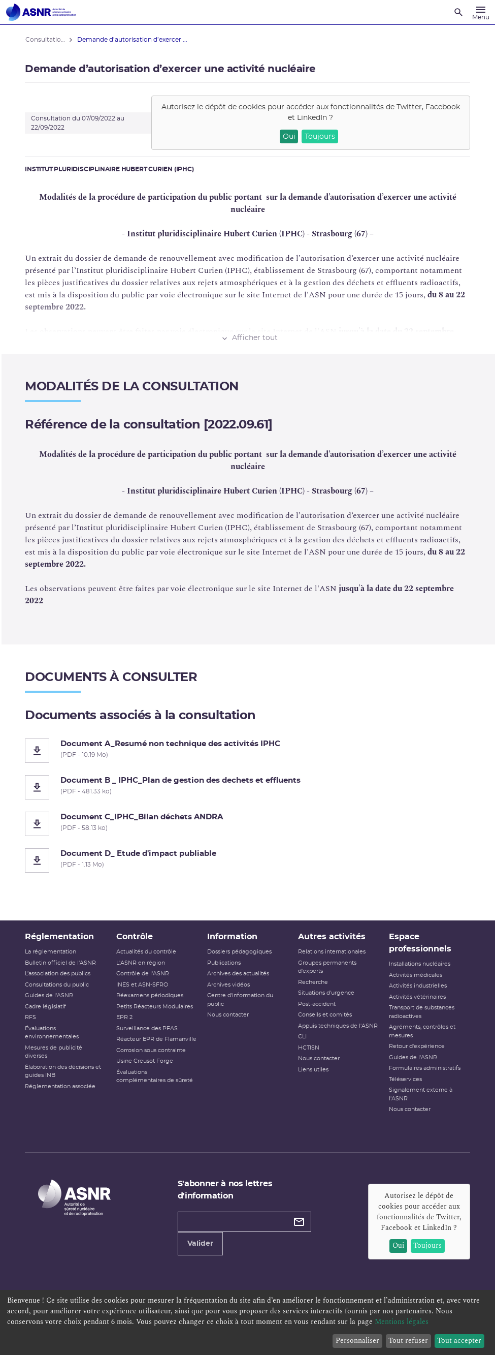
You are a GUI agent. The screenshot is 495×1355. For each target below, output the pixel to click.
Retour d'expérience (417, 1046)
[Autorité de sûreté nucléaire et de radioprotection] (41, 12)
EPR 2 (124, 1017)
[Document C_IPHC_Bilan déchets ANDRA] (247, 824)
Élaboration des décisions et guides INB (63, 1071)
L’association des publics (58, 973)
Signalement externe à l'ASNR (420, 1094)
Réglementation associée (60, 1086)
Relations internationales (332, 951)
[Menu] (481, 12)
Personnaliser (357, 1340)
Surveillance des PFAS (147, 1028)
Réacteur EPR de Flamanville (156, 1039)
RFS (31, 1017)
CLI (302, 1036)
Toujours (320, 136)
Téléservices (405, 1079)
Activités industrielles (418, 986)
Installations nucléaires (419, 964)
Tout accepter (459, 1340)
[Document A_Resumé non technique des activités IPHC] (247, 750)
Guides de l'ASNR (49, 995)
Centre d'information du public (240, 1000)
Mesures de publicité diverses (54, 1052)
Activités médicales (415, 975)
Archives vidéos (228, 985)
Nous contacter (228, 1015)
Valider (200, 1243)
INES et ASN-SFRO (142, 985)
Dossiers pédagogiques (239, 951)
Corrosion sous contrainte (151, 1050)
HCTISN (308, 1048)
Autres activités (332, 937)
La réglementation (51, 951)
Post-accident (317, 1004)
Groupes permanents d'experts (327, 967)
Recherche (313, 982)
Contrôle (134, 937)
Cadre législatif (46, 1006)
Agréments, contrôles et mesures (422, 1031)
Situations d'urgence (326, 993)
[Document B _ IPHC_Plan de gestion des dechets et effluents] (247, 787)
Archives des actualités (238, 973)
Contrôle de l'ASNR (142, 973)
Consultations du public (57, 985)
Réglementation (59, 937)
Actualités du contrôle (146, 951)
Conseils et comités (325, 1015)
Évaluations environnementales (52, 1033)
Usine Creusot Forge (144, 1061)
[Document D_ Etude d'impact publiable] (247, 860)
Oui (289, 136)
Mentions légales (401, 1321)
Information (232, 937)
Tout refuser (408, 1340)
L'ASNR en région (140, 963)
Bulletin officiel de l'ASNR (60, 963)
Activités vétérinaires (417, 997)
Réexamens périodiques (149, 995)
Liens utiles (313, 1069)
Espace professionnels (420, 943)
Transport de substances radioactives (421, 1012)
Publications (224, 963)
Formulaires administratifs (424, 1068)
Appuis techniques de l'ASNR (338, 1026)
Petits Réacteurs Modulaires (154, 1006)
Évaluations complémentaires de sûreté (154, 1076)
